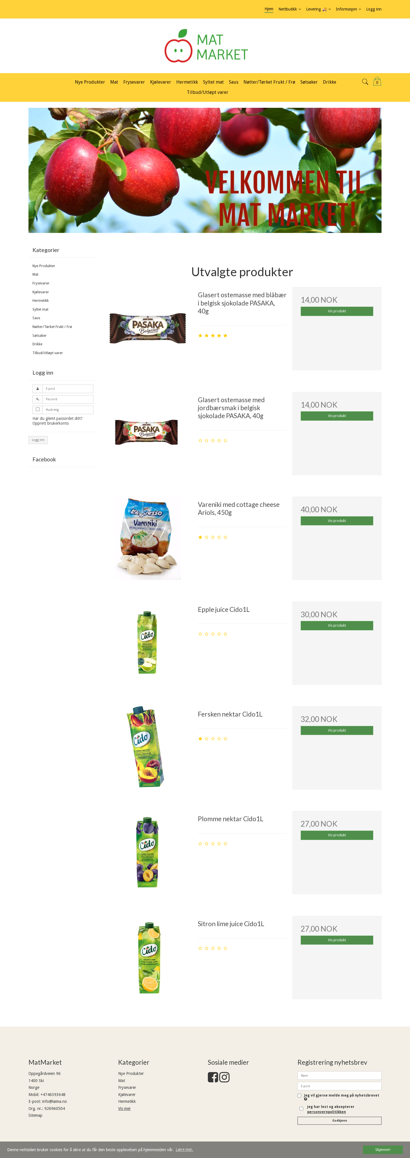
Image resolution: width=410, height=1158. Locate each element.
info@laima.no (54, 1101)
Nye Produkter (43, 266)
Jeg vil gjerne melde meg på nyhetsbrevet (341, 1097)
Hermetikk (40, 301)
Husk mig (52, 410)
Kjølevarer (40, 292)
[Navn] (340, 1075)
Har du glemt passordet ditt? (57, 418)
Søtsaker (39, 336)
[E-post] (340, 1085)
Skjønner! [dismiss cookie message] (382, 1149)
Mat (35, 274)
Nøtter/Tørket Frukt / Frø (52, 327)
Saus (36, 318)
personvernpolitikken (326, 1112)
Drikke (37, 344)
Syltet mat (40, 309)
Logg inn (38, 440)
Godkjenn (339, 1120)
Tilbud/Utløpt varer (47, 353)
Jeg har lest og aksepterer (330, 1109)
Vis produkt (337, 311)
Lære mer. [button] (184, 1149)
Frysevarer (41, 283)
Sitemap (35, 1115)
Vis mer (124, 1108)
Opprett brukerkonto (50, 423)
